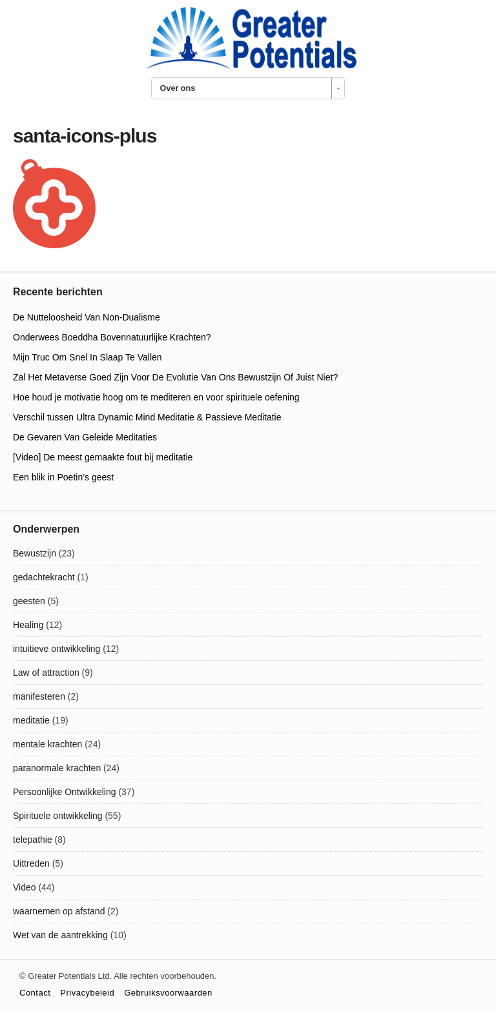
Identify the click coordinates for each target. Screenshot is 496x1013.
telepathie (32, 839)
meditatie (31, 720)
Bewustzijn (34, 553)
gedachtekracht (44, 577)
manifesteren (39, 696)
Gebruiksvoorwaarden (168, 993)
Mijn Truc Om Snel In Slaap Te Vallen (87, 357)
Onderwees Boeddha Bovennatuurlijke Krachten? (112, 337)
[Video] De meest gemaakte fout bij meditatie (102, 457)
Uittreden (31, 863)
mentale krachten (47, 744)
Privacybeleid (87, 993)
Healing (28, 625)
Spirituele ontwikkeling (58, 816)
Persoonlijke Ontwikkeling (64, 792)
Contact (34, 993)
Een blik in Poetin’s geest (63, 477)
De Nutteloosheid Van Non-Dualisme (86, 317)
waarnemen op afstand (59, 911)
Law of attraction (46, 672)
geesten (29, 601)
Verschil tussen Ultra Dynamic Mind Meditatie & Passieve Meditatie (147, 417)
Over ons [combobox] (178, 88)
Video (24, 887)
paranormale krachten (57, 768)
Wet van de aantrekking (60, 935)
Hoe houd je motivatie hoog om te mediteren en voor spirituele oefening (156, 397)
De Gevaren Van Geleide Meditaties (85, 437)
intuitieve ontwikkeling (56, 649)
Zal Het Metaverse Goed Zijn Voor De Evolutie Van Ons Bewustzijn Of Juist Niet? (175, 377)
